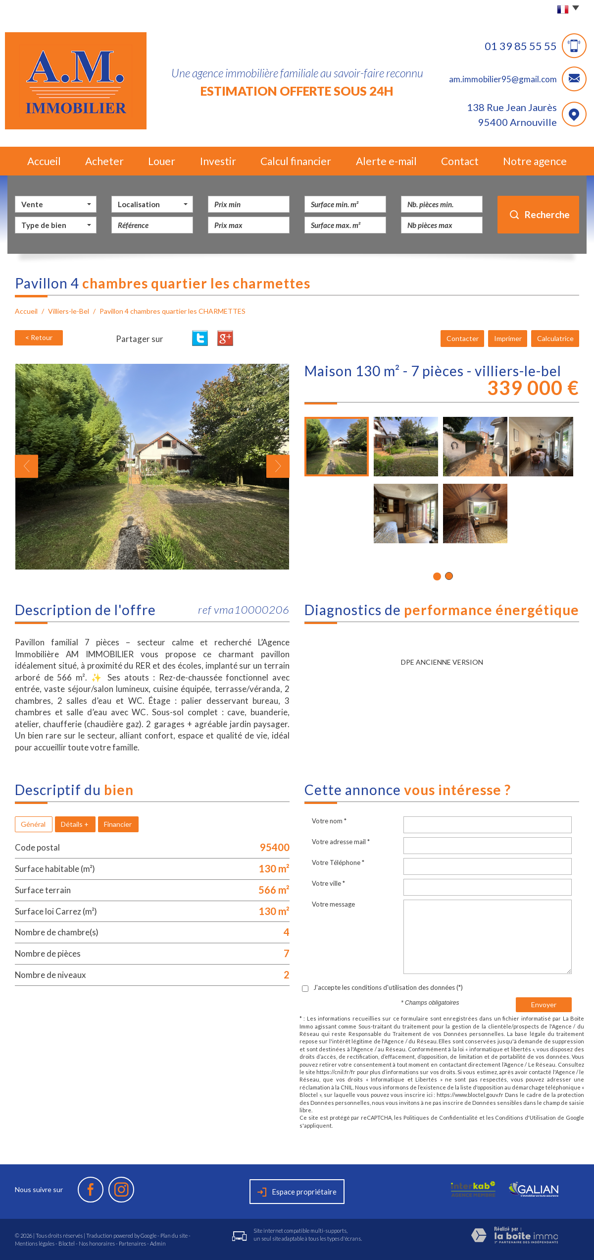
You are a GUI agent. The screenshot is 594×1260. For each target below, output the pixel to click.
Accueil (44, 161)
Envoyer (543, 1004)
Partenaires (132, 1243)
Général (33, 824)
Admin (158, 1243)
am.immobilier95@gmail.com (503, 79)
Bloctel (66, 1243)
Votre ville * (328, 883)
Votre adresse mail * (341, 842)
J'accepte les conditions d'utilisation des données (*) (388, 987)
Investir (218, 161)
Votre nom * (329, 821)
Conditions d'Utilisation (525, 1117)
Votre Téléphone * (338, 862)
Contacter (463, 338)
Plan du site (174, 1235)
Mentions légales (34, 1243)
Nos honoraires (97, 1243)
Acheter (104, 161)
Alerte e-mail (386, 161)
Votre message (333, 904)
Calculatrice (555, 338)
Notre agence (535, 161)
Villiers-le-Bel (68, 311)
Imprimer (508, 338)
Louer (161, 161)
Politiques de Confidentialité (440, 1117)
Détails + (75, 824)
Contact (460, 161)
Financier (118, 824)
